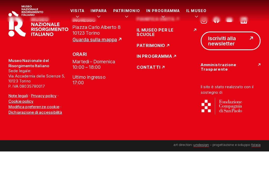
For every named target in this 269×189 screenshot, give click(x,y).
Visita (77, 10)
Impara (99, 10)
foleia (256, 145)
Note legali (18, 95)
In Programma (163, 10)
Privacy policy (43, 95)
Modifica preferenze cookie (33, 106)
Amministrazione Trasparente (218, 67)
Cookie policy (20, 101)
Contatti (149, 67)
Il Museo (196, 10)
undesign (201, 145)
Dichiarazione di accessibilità (35, 112)
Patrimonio (126, 10)
